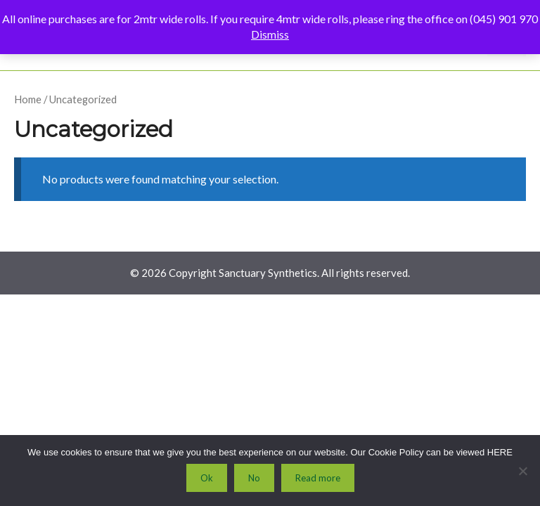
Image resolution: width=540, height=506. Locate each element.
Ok (206, 478)
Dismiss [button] (270, 34)
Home (27, 99)
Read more (317, 478)
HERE (500, 452)
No (254, 478)
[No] (522, 471)
